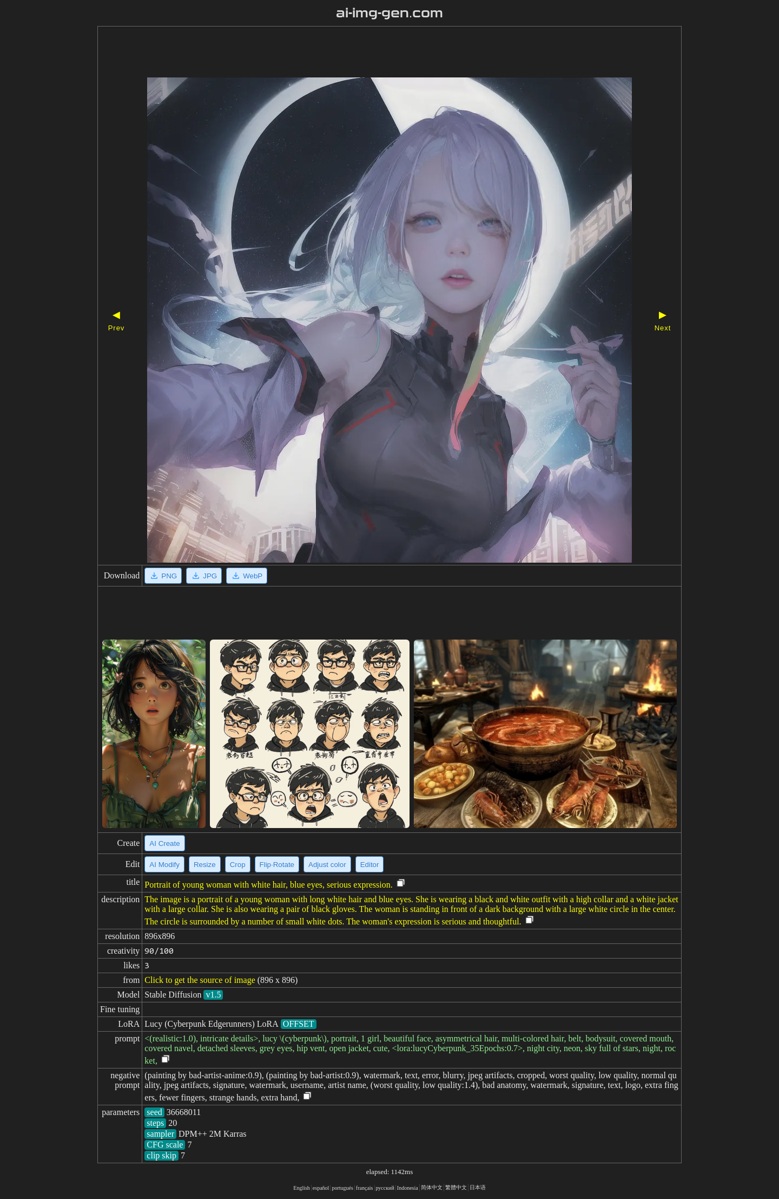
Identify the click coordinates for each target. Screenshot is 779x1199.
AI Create (164, 843)
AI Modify (164, 865)
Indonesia (407, 1188)
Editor (369, 865)
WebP (246, 576)
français (364, 1188)
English (301, 1188)
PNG (163, 576)
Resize (205, 865)
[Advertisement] (370, 53)
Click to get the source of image (199, 980)
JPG (204, 576)
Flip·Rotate (277, 865)
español (321, 1188)
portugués (342, 1188)
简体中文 (432, 1187)
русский (385, 1188)
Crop (238, 865)
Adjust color (327, 865)
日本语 (478, 1187)
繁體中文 (456, 1187)
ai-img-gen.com (390, 13)
